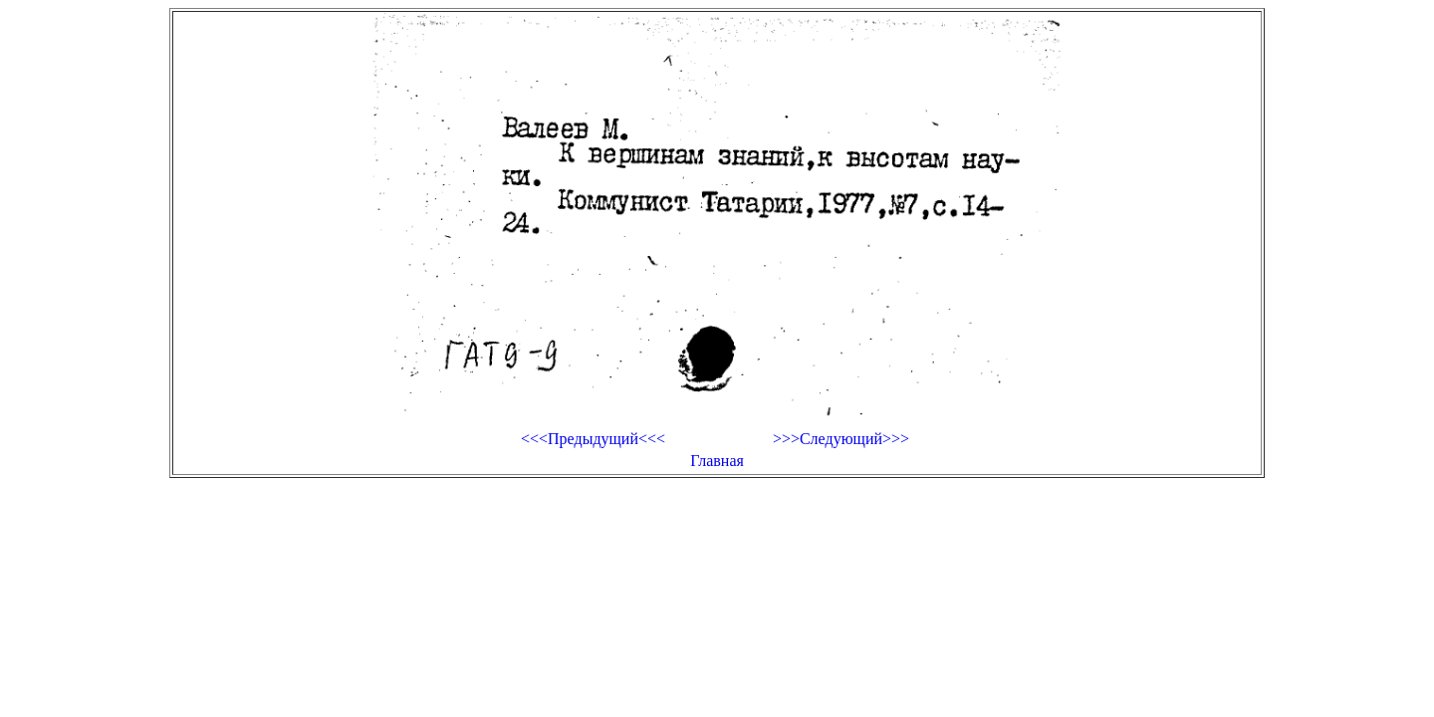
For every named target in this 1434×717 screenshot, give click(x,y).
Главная (717, 460)
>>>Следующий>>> (841, 438)
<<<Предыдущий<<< (593, 438)
